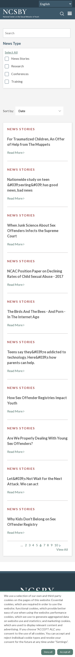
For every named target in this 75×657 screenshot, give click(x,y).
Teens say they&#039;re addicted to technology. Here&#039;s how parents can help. (36, 357)
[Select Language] (55, 4)
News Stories (20, 58)
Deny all (48, 651)
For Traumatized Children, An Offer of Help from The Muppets (36, 142)
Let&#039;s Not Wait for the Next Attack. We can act (34, 481)
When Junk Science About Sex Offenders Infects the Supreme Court (32, 230)
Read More (15, 152)
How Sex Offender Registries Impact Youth (37, 400)
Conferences (20, 74)
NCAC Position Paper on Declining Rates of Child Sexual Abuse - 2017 (35, 274)
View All (62, 549)
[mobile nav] (69, 13)
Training (17, 81)
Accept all (65, 651)
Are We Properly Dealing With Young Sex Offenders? (37, 441)
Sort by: (8, 111)
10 (56, 545)
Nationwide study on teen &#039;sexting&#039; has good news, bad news (32, 184)
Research (17, 66)
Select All (11, 52)
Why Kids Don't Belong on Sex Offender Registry (31, 522)
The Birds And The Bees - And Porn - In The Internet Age (36, 314)
